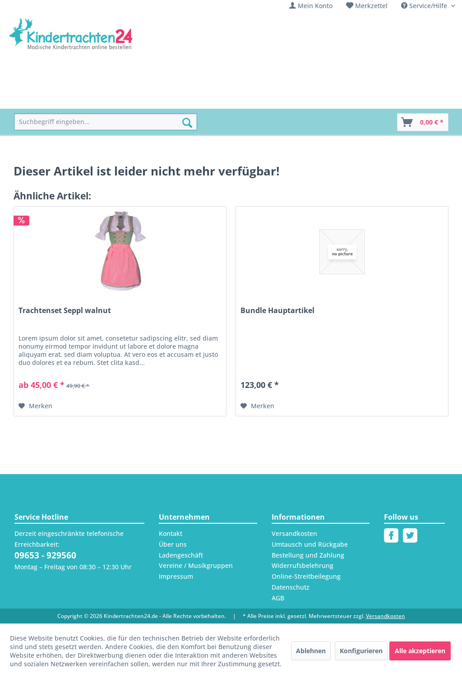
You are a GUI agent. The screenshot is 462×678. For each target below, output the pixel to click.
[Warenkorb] (422, 122)
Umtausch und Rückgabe (310, 544)
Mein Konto (315, 5)
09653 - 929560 (45, 555)
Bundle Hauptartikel (277, 310)
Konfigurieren (361, 650)
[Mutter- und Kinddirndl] (244, 98)
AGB (278, 598)
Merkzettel (371, 5)
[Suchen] (187, 123)
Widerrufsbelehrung (302, 565)
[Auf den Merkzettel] (35, 406)
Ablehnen (311, 650)
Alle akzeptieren (420, 650)
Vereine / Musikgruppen (196, 565)
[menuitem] (310, 5)
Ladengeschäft (181, 555)
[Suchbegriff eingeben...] (105, 122)
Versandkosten (294, 533)
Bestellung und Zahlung (308, 555)
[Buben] (116, 98)
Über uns (173, 544)
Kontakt (170, 533)
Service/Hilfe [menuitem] (425, 5)
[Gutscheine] (347, 98)
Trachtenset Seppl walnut (64, 310)
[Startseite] (34, 98)
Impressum (176, 576)
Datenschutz (291, 587)
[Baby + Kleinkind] (166, 98)
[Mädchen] (78, 98)
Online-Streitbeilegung (306, 576)
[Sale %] (306, 98)
